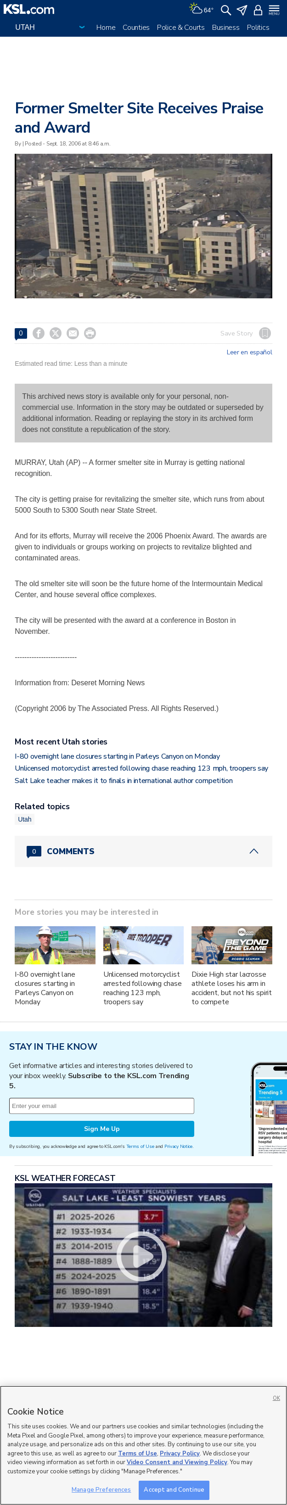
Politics (258, 27)
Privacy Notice (178, 1146)
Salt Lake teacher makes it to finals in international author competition (123, 781)
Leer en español (249, 352)
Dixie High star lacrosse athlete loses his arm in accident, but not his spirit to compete (231, 988)
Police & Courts (181, 27)
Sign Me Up (102, 1129)
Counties (136, 27)
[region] (143, 1445)
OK (276, 1398)
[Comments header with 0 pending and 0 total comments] (143, 851)
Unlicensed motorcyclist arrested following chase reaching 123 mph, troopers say (141, 768)
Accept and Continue (174, 1490)
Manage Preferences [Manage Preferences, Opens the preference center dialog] (101, 1490)
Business (226, 27)
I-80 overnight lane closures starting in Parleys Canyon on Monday (117, 756)
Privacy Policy (180, 1453)
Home (105, 27)
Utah (24, 819)
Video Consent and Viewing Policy (177, 1462)
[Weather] (201, 9)
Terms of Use (140, 1146)
